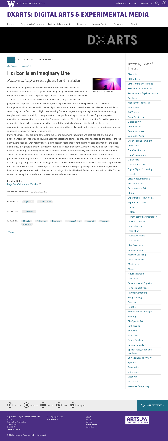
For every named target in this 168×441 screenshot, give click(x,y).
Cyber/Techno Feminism (140, 140)
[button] (107, 84)
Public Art (132, 302)
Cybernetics (134, 145)
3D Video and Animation (140, 88)
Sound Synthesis (136, 340)
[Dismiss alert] (11, 60)
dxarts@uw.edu (52, 419)
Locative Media (135, 250)
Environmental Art (137, 188)
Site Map (89, 422)
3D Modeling (134, 79)
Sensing (132, 316)
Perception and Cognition (140, 283)
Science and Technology (140, 311)
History (131, 211)
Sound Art (90, 221)
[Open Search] (164, 3)
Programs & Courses (31, 24)
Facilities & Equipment (59, 24)
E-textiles (132, 174)
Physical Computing (137, 292)
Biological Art (134, 121)
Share (11, 232)
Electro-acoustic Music (139, 178)
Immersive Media (73, 221)
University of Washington (22, 435)
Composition (134, 126)
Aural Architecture (137, 117)
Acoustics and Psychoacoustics (143, 93)
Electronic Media (136, 183)
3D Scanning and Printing (140, 83)
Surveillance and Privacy (139, 357)
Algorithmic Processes (139, 102)
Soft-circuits (134, 325)
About (134, 24)
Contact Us (90, 427)
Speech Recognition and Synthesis (140, 351)
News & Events (99, 24)
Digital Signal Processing (140, 169)
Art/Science (133, 112)
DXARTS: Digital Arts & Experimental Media (78, 14)
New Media (133, 278)
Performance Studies (138, 287)
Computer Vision (136, 135)
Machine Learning (137, 254)
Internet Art (134, 240)
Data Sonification (136, 150)
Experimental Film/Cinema (141, 197)
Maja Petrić (28, 201)
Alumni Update (91, 424)
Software (132, 330)
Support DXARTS (152, 405)
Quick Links (144, 3)
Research (81, 24)
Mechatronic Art (136, 259)
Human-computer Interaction (142, 216)
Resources (119, 24)
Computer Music (136, 131)
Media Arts (133, 264)
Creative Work (25, 66)
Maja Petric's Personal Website (24, 184)
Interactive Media (136, 235)
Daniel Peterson (45, 201)
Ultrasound (133, 372)
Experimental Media (138, 202)
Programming (135, 297)
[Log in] (157, 3)
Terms (88, 419)
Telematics (133, 367)
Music (131, 269)
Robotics (132, 306)
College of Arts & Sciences (126, 3)
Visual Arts (27, 224)
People (10, 24)
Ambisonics (41, 221)
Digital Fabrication (137, 164)
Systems (132, 362)
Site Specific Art (135, 321)
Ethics (131, 193)
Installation (133, 230)
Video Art (104, 221)
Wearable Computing (138, 386)
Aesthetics (133, 98)
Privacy (88, 417)
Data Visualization (137, 155)
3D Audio (26, 221)
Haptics (131, 207)
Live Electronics (135, 245)
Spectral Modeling (137, 345)
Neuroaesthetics (136, 273)
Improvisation (135, 226)
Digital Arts (56, 221)
